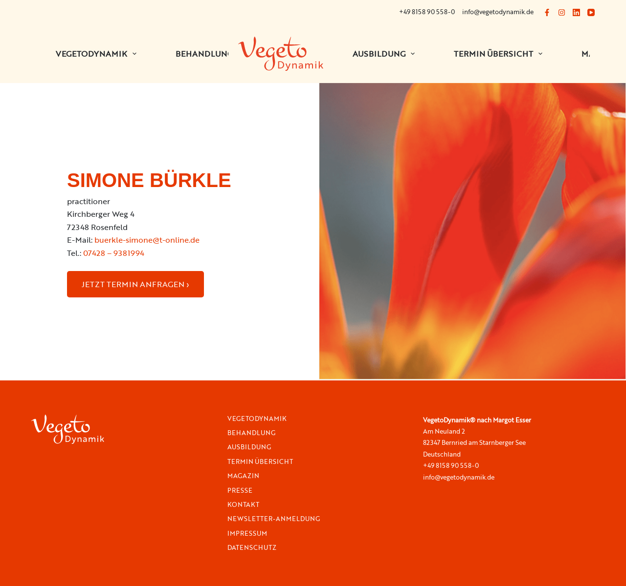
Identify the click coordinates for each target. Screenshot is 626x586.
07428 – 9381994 (113, 253)
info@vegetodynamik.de (498, 12)
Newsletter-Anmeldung (273, 519)
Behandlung (251, 433)
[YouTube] (591, 12)
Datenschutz (251, 548)
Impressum (247, 533)
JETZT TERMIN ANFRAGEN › (135, 284)
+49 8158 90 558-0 (427, 12)
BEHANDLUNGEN (216, 54)
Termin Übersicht (500, 54)
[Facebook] (547, 12)
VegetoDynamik (257, 419)
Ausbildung (386, 54)
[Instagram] (561, 12)
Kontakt (243, 505)
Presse (239, 490)
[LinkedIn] (576, 12)
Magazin (243, 476)
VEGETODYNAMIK (98, 54)
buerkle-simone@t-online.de (147, 240)
